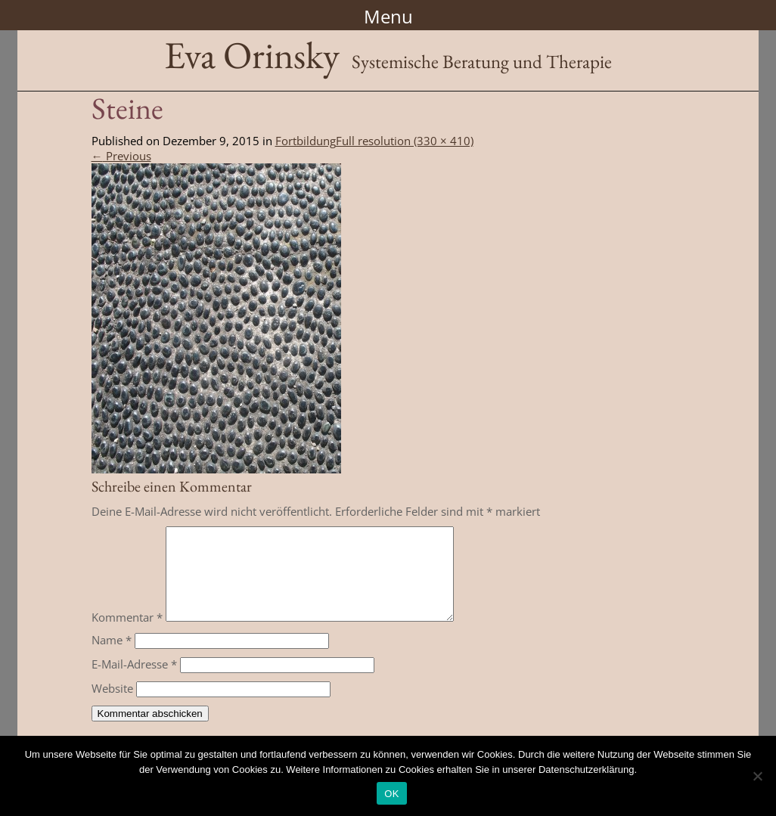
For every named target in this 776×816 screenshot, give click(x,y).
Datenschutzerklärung (586, 769)
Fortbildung (305, 140)
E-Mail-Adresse (134, 682)
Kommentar (127, 635)
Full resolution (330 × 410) (404, 140)
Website (112, 706)
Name (112, 658)
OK (391, 793)
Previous (121, 155)
